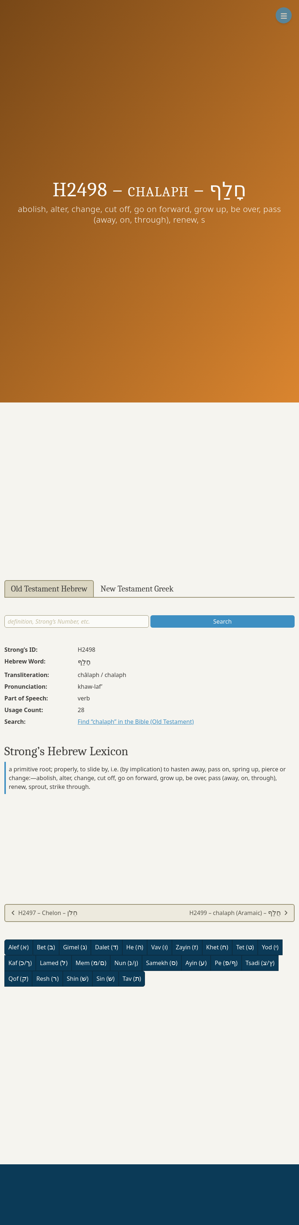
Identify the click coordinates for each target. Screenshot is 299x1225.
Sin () (105, 979)
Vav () (159, 947)
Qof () (18, 979)
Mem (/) (91, 963)
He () (134, 947)
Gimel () (75, 947)
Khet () (217, 947)
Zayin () (187, 947)
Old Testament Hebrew (49, 589)
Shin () (77, 979)
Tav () (132, 979)
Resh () (47, 979)
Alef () (18, 947)
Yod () (270, 947)
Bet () (46, 947)
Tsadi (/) (260, 963)
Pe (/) (226, 963)
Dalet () (106, 947)
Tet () (245, 947)
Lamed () (54, 963)
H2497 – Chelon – (44, 913)
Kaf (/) (20, 963)
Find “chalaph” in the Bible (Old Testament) (136, 722)
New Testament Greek (136, 589)
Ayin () (196, 963)
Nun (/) (126, 963)
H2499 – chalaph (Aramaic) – (238, 913)
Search (222, 621)
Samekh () (161, 963)
